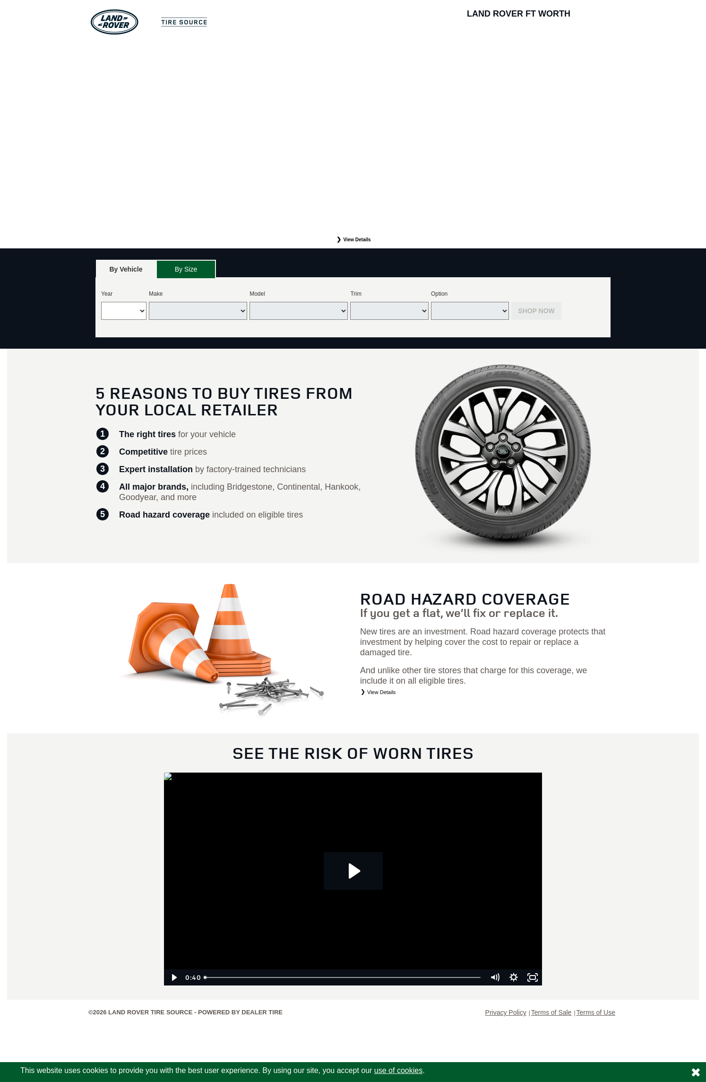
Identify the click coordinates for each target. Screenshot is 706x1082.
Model (257, 293)
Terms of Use (596, 1012)
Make (156, 293)
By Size (186, 269)
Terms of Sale (551, 1012)
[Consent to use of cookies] (695, 1072)
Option (439, 293)
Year (106, 293)
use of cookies (398, 1070)
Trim (356, 293)
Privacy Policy (505, 1012)
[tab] (126, 269)
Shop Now (536, 311)
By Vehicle (126, 271)
